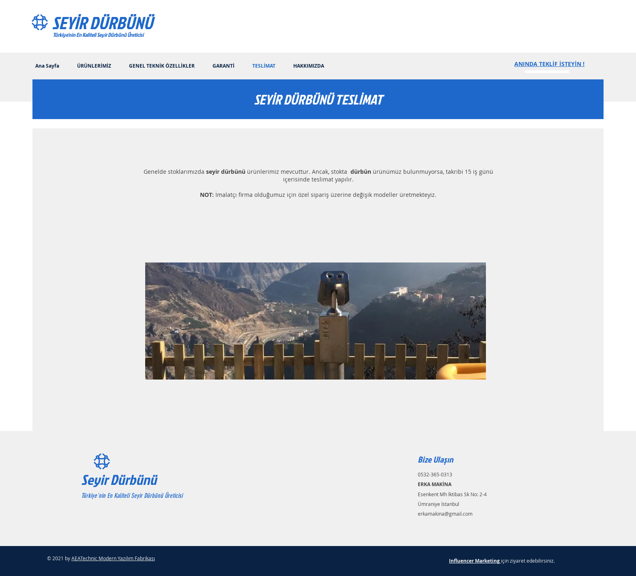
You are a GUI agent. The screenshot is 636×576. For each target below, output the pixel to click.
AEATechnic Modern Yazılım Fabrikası (113, 558)
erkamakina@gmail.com (445, 513)
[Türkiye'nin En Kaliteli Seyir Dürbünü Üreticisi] (117, 34)
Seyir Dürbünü (119, 479)
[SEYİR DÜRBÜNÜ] (122, 23)
